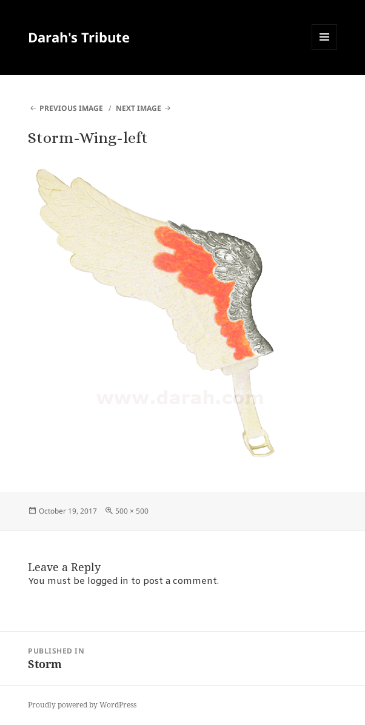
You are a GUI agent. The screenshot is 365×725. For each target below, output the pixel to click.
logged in (108, 581)
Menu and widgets (324, 49)
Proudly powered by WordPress (82, 705)
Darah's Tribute (79, 37)
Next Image (138, 108)
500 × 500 (132, 511)
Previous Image (71, 108)
